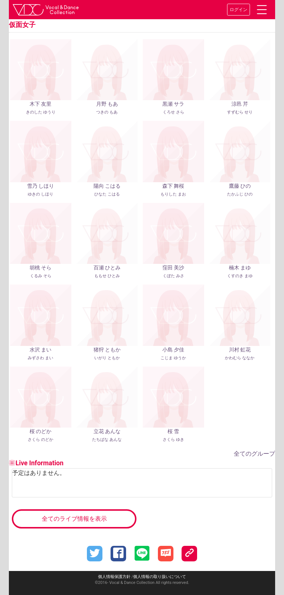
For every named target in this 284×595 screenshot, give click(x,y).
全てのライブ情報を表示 (74, 518)
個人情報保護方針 (114, 576)
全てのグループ (254, 453)
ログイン (238, 9)
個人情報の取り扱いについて (159, 576)
